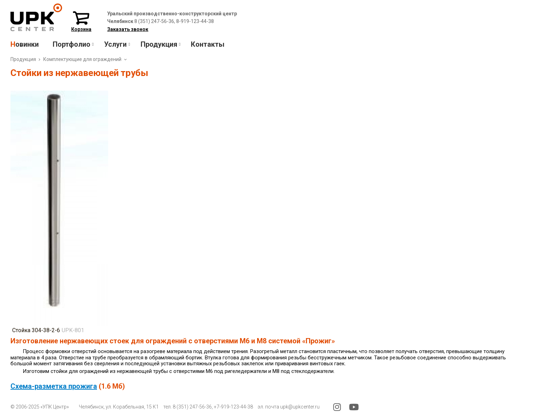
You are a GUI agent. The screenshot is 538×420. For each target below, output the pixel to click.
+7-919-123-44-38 (233, 407)
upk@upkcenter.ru (300, 407)
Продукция (23, 59)
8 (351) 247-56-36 (192, 407)
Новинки (24, 44)
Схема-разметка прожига (53, 386)
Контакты (207, 44)
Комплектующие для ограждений (82, 59)
